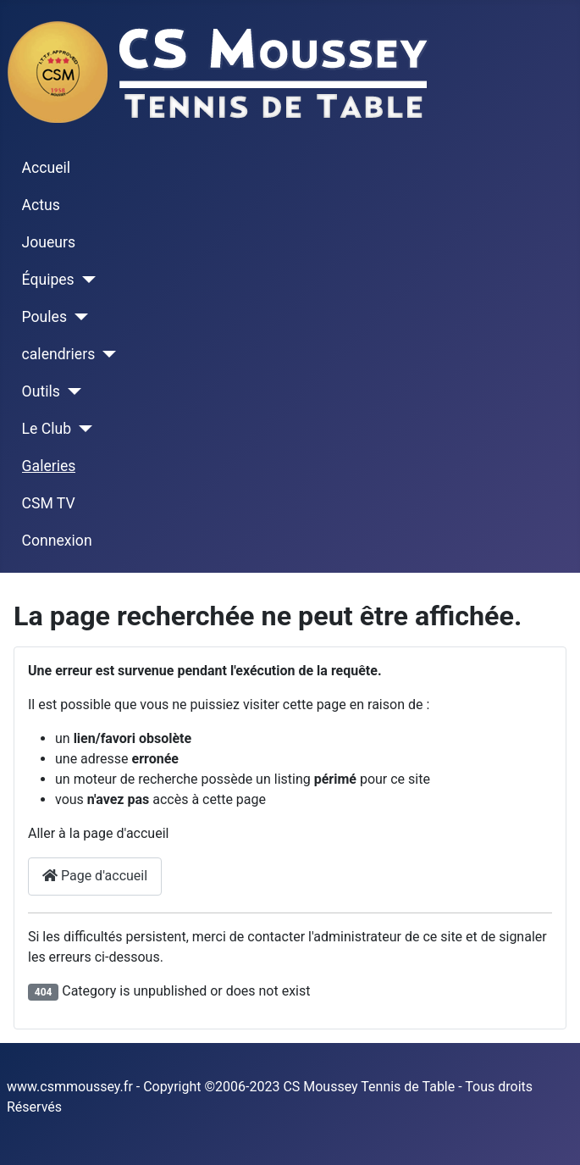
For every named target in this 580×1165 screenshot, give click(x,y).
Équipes (48, 279)
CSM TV (48, 503)
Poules (44, 316)
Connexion (57, 540)
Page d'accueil (94, 876)
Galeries (49, 466)
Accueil (46, 167)
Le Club (46, 428)
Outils (41, 391)
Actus (41, 205)
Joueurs (49, 242)
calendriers (59, 354)
